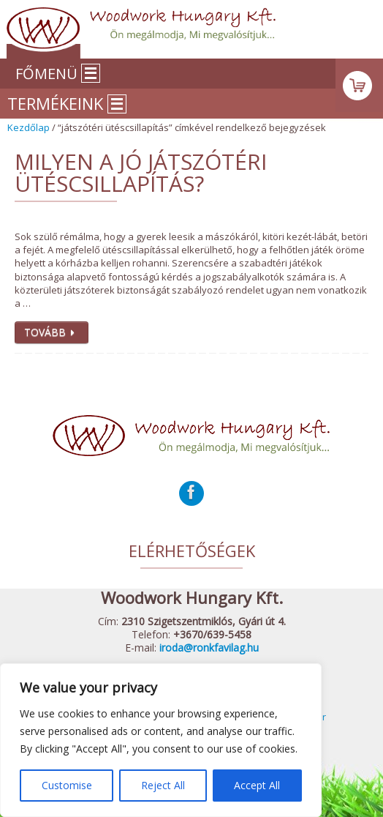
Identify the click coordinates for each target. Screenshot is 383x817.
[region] (161, 740)
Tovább (51, 332)
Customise (67, 785)
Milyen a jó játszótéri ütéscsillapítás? (141, 172)
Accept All (257, 785)
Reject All (163, 785)
